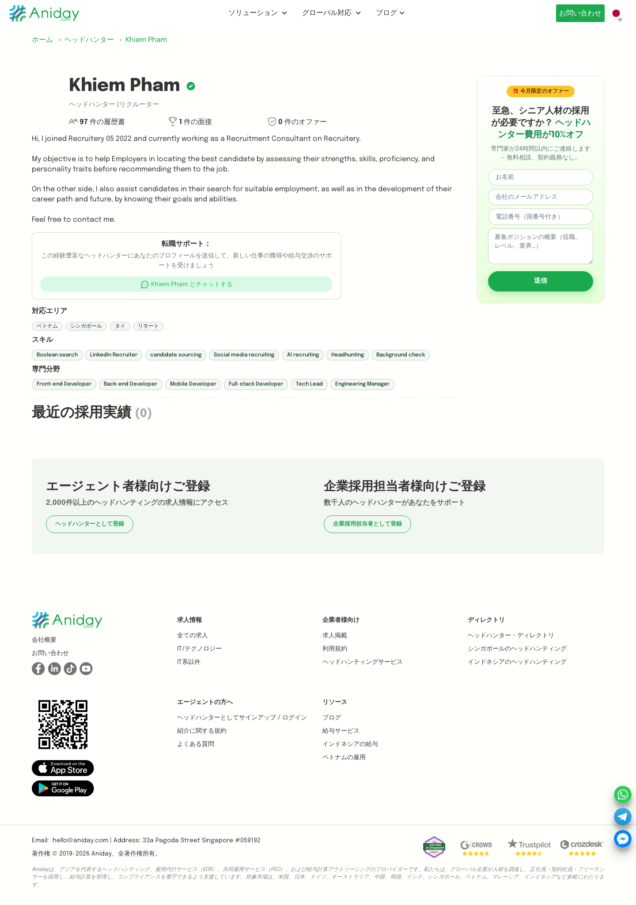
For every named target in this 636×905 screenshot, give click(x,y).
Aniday (101, 854)
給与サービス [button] (341, 731)
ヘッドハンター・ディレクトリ (511, 635)
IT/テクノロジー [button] (199, 649)
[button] (186, 284)
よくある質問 (195, 744)
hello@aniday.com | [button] (82, 840)
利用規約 (334, 649)
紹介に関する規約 (202, 731)
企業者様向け (341, 620)
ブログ (387, 13)
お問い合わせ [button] (50, 653)
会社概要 (44, 640)
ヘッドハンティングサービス (362, 662)
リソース (334, 702)
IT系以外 (189, 662)
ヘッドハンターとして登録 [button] (89, 524)
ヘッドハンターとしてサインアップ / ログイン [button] (242, 718)
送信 (540, 280)
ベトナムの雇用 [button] (344, 757)
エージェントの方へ (205, 702)
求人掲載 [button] (334, 635)
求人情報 (189, 620)
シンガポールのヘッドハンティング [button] (517, 649)
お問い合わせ (577, 13)
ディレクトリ (486, 620)
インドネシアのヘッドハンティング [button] (517, 662)
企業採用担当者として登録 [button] (367, 524)
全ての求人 (192, 635)
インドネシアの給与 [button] (350, 744)
